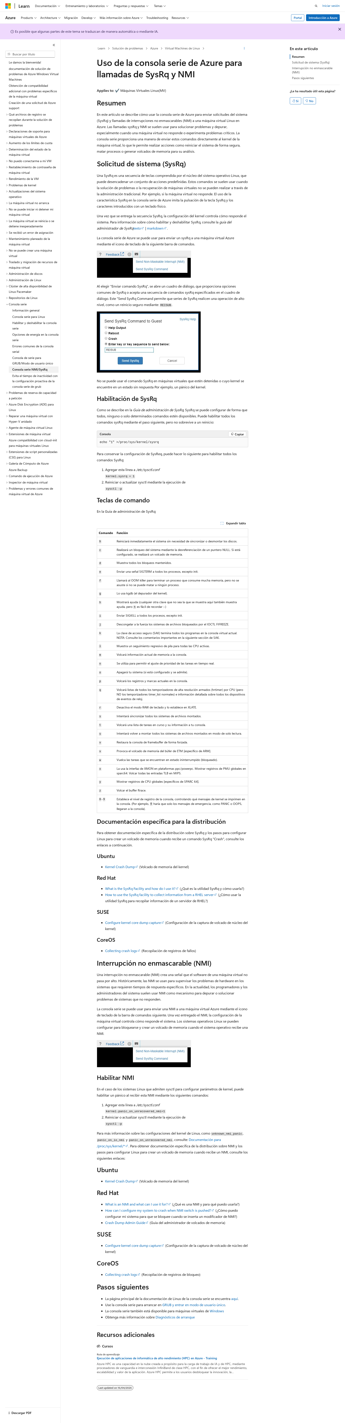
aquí (234, 1298)
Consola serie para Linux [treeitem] (28, 317)
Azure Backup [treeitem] (18, 470)
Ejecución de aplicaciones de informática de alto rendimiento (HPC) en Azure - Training (157, 1358)
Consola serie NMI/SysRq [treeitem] (29, 369)
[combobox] (30, 54)
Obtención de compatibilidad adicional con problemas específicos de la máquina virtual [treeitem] (33, 90)
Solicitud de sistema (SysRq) (311, 62)
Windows (217, 1311)
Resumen (298, 56)
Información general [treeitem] (25, 310)
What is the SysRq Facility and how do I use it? (140, 888)
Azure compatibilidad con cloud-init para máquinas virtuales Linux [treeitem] (33, 443)
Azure (154, 48)
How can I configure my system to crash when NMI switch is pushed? (158, 1210)
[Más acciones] (244, 48)
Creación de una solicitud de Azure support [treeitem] (32, 105)
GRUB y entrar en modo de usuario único (193, 1304)
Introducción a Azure (323, 18)
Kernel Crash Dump (120, 866)
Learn (101, 48)
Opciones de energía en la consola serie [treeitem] (35, 337)
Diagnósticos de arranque (175, 1317)
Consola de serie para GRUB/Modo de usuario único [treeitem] (32, 360)
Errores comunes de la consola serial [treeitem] (32, 349)
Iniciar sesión (331, 6)
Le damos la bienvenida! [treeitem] (25, 62)
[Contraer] (54, 45)
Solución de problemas (127, 48)
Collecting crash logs (121, 950)
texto (137, 228)
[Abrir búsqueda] (316, 6)
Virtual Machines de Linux (182, 48)
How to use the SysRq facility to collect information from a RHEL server (159, 894)
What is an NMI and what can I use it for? (136, 1204)
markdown (155, 228)
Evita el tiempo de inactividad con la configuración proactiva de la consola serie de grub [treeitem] (35, 381)
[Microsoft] (8, 6)
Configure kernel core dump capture (133, 922)
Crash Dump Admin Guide (125, 1222)
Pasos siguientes (303, 78)
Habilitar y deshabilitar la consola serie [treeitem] (34, 325)
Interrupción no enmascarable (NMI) (312, 70)
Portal (298, 18)
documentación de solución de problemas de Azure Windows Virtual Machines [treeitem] (34, 74)
